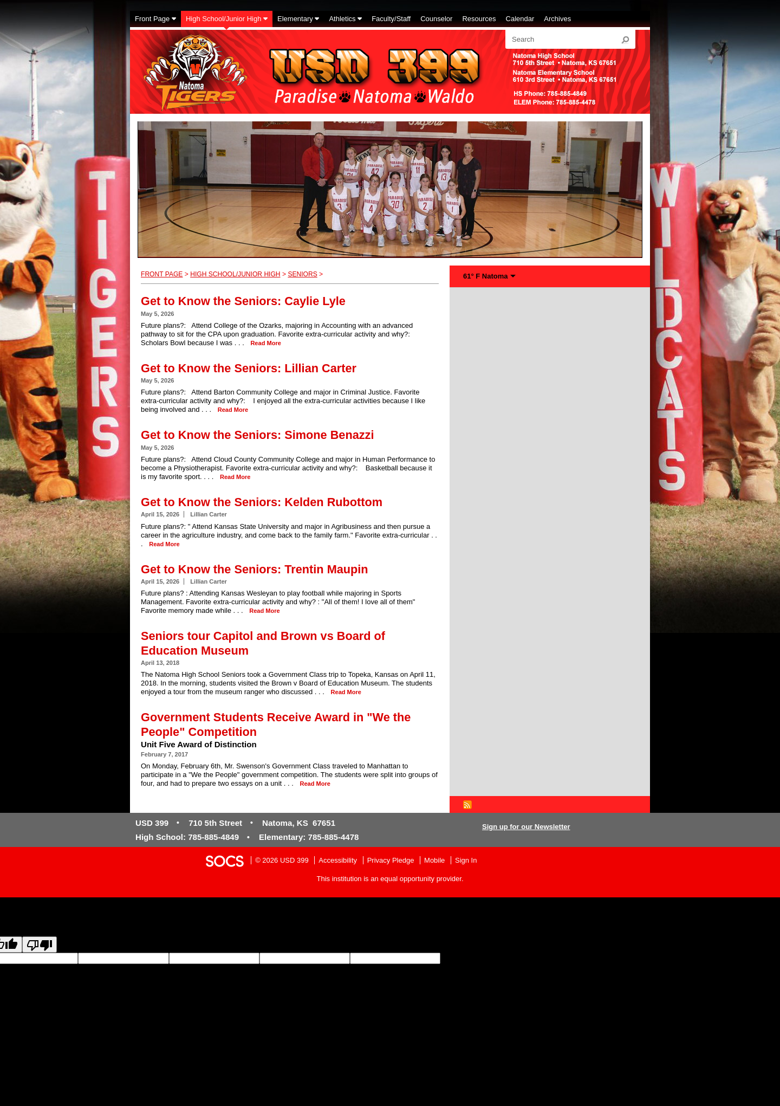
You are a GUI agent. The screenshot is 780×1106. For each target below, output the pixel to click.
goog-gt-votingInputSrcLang (483, 958)
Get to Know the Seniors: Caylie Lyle (243, 301)
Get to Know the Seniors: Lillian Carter (248, 368)
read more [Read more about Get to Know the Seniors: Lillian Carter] (233, 409)
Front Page (162, 274)
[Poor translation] (39, 944)
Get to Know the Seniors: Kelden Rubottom (261, 502)
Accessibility (337, 860)
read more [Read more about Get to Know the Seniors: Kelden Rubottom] (164, 544)
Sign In (466, 860)
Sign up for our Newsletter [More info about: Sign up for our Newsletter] (526, 827)
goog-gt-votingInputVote (82, 968)
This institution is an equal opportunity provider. (390, 879)
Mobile (434, 860)
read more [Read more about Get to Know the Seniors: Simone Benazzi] (235, 477)
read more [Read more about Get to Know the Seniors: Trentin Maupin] (264, 610)
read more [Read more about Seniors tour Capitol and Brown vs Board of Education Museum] (346, 692)
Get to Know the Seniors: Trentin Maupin (254, 569)
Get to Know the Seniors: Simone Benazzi (257, 435)
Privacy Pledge (390, 860)
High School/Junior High (235, 274)
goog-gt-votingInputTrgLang (571, 958)
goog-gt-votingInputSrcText (656, 958)
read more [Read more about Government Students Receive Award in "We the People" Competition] (315, 783)
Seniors (302, 274)
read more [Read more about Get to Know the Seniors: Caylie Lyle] (265, 343)
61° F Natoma (485, 276)
